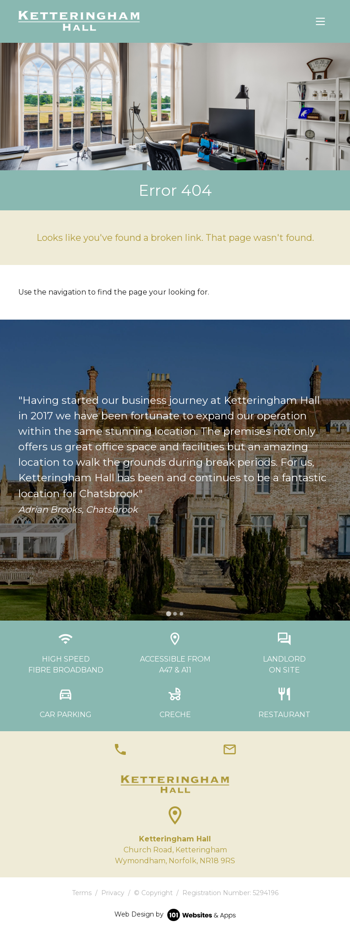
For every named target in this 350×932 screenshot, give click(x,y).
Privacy (112, 893)
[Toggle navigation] (320, 21)
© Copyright (153, 893)
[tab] (168, 613)
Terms (82, 893)
